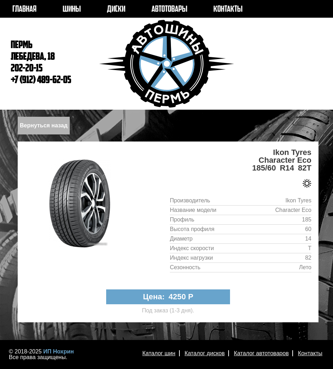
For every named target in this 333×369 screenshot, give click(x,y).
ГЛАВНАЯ (24, 9)
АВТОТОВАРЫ (169, 9)
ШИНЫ (72, 9)
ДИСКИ (116, 9)
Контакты (310, 353)
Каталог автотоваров (261, 353)
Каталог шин (158, 353)
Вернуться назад (44, 125)
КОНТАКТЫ (227, 9)
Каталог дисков (205, 353)
